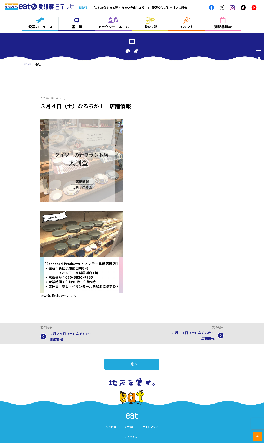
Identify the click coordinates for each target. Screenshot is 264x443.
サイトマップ (150, 427)
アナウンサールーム (113, 26)
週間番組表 (223, 26)
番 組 (77, 26)
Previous (198, 7)
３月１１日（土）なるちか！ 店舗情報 (195, 336)
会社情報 (111, 427)
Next (202, 7)
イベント (186, 26)
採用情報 (129, 427)
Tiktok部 (150, 26)
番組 (38, 64)
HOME (27, 64)
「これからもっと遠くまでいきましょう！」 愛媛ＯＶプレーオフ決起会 (139, 7)
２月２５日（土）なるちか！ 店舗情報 (73, 336)
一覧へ (132, 364)
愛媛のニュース (40, 26)
